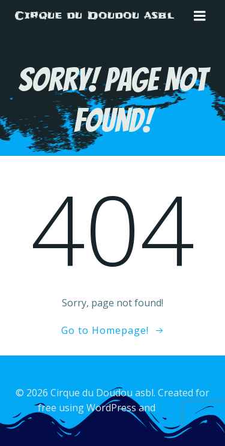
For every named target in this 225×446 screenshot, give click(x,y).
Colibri (172, 407)
